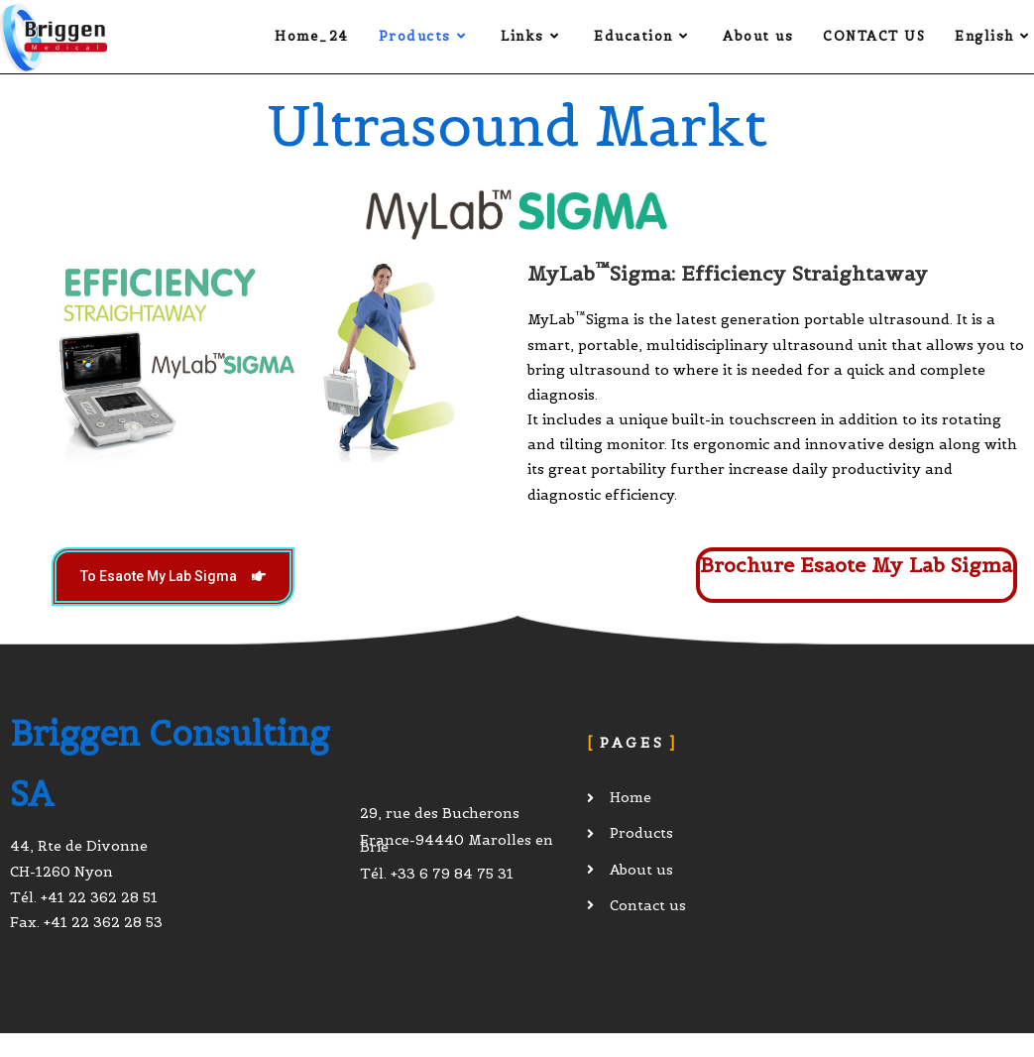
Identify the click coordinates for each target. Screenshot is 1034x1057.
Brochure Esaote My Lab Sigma (856, 565)
